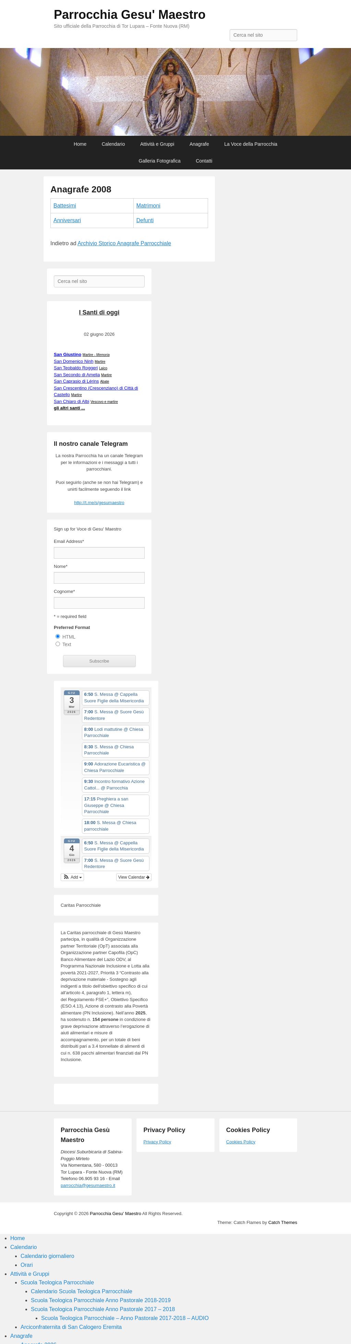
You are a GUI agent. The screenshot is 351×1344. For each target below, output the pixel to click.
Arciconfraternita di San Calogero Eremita (71, 1327)
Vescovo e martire (104, 402)
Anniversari (67, 220)
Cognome (64, 591)
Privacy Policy (157, 1141)
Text (66, 644)
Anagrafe (199, 144)
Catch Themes (282, 1222)
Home (80, 144)
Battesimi (64, 206)
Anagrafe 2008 (80, 189)
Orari (27, 1265)
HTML (68, 637)
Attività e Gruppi (157, 144)
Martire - (96, 355)
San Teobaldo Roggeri (76, 367)
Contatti (204, 161)
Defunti (145, 220)
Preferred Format (72, 627)
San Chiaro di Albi (71, 401)
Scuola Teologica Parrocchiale (57, 1282)
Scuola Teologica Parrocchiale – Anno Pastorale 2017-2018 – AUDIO (125, 1318)
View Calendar (133, 877)
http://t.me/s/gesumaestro (99, 502)
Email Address (69, 541)
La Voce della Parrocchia (250, 144)
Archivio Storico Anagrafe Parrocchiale (124, 243)
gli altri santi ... (69, 408)
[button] (72, 877)
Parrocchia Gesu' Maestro (130, 15)
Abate (104, 381)
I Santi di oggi (99, 312)
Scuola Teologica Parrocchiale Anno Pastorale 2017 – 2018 (103, 1309)
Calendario (113, 144)
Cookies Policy (240, 1141)
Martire (100, 362)
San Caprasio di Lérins (76, 381)
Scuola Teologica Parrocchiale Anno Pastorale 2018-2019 (101, 1300)
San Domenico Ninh (74, 361)
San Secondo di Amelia (77, 374)
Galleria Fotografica (160, 161)
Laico (103, 368)
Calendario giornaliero (47, 1256)
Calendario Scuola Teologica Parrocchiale (81, 1291)
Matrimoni (148, 206)
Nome (61, 566)
